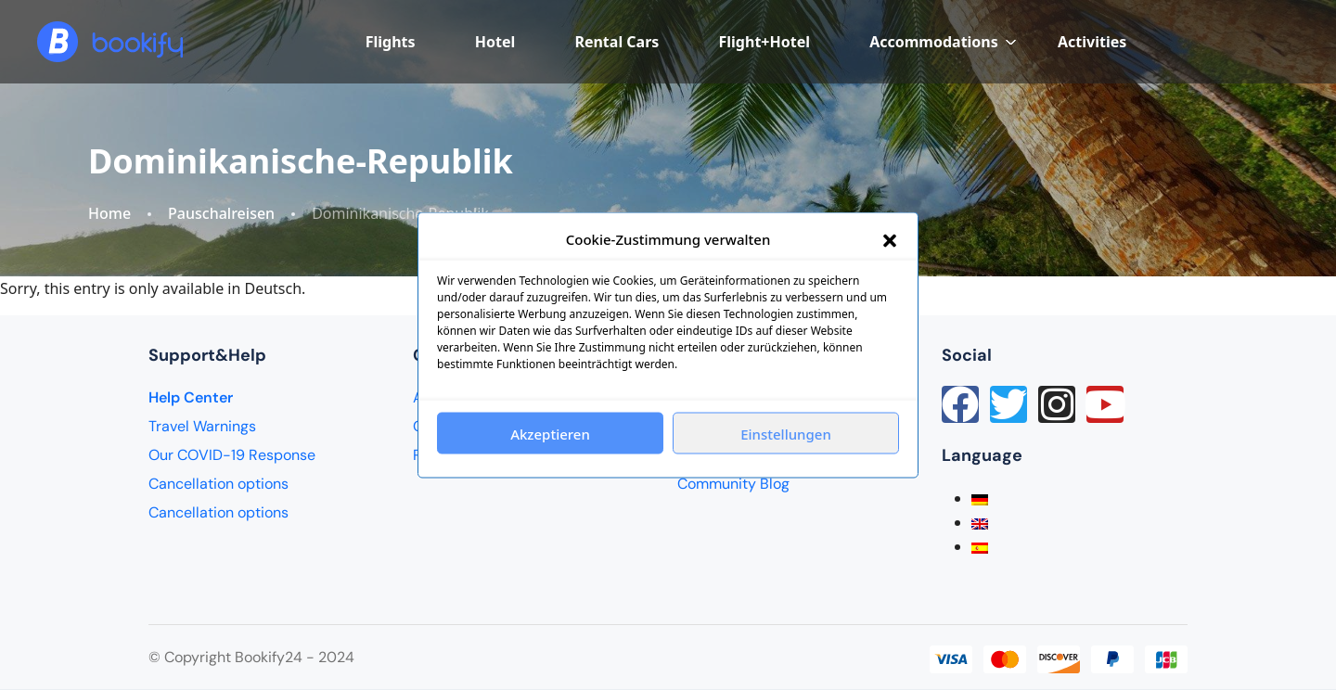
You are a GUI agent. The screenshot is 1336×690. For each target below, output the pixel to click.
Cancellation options (218, 483)
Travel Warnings (202, 426)
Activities (1092, 42)
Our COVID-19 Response (231, 455)
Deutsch (273, 288)
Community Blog (733, 483)
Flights (391, 42)
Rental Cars (616, 42)
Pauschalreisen (221, 214)
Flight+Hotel (764, 42)
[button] (889, 239)
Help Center (190, 397)
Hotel (495, 42)
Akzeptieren (550, 433)
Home (109, 214)
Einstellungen (785, 433)
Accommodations (943, 42)
